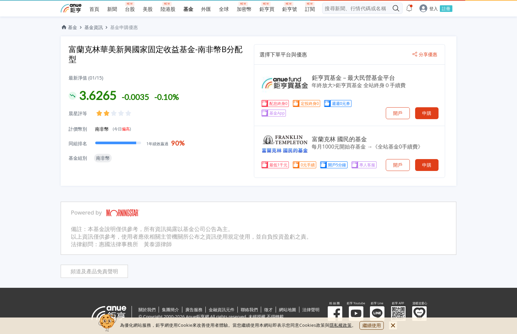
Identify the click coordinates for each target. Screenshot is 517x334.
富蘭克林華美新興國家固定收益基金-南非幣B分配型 (155, 54)
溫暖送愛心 (419, 313)
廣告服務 (193, 310)
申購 (426, 113)
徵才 (268, 310)
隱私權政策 (340, 325)
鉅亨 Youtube (356, 313)
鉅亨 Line (377, 313)
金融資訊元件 (221, 310)
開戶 (397, 113)
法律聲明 (310, 310)
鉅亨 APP (398, 313)
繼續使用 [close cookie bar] (371, 325)
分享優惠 (424, 54)
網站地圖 (287, 310)
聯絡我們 (249, 310)
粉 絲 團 (335, 313)
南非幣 (113, 129)
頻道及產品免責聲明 (94, 271)
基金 (69, 27)
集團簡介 (170, 310)
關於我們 (147, 310)
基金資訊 (93, 27)
